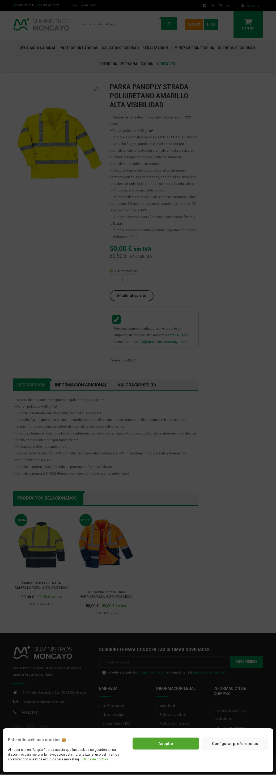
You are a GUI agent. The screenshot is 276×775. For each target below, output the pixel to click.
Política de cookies (94, 759)
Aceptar (165, 743)
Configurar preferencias (235, 743)
